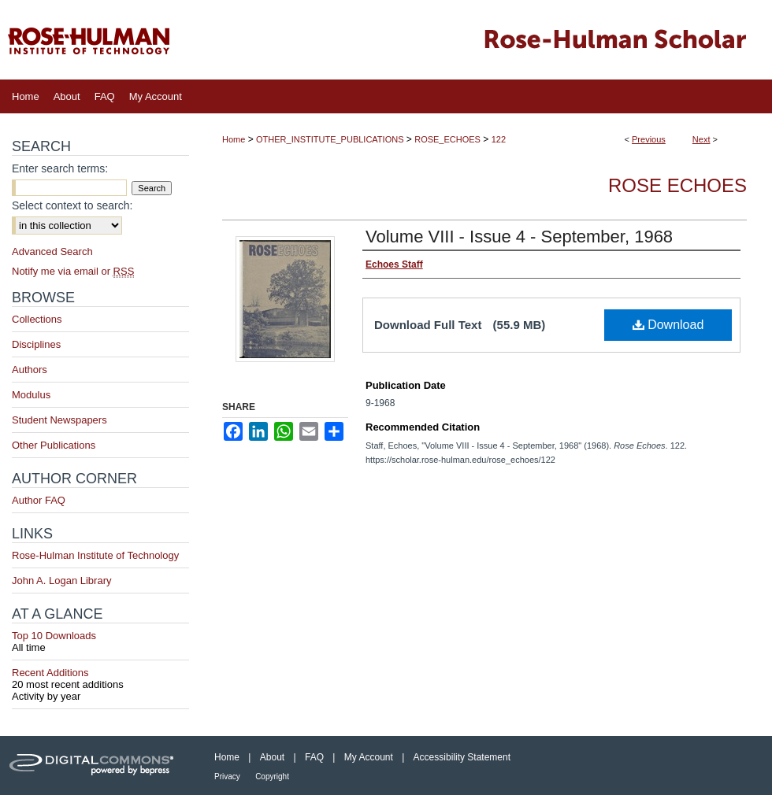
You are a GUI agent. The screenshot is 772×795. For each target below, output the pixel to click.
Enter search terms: (60, 168)
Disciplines (36, 344)
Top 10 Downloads (100, 641)
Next (701, 139)
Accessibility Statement (462, 757)
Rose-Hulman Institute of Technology (95, 555)
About (272, 757)
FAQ (314, 757)
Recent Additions (100, 678)
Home (233, 139)
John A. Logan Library (61, 580)
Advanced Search (52, 251)
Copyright (272, 776)
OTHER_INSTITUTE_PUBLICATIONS (329, 139)
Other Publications (53, 445)
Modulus (31, 395)
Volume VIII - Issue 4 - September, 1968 (519, 236)
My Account (368, 757)
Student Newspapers (59, 420)
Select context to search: (72, 205)
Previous (649, 139)
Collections (37, 319)
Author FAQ (38, 500)
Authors (29, 369)
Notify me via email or (73, 271)
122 (499, 139)
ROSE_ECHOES (447, 139)
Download (668, 324)
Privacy (227, 776)
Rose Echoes (677, 185)
